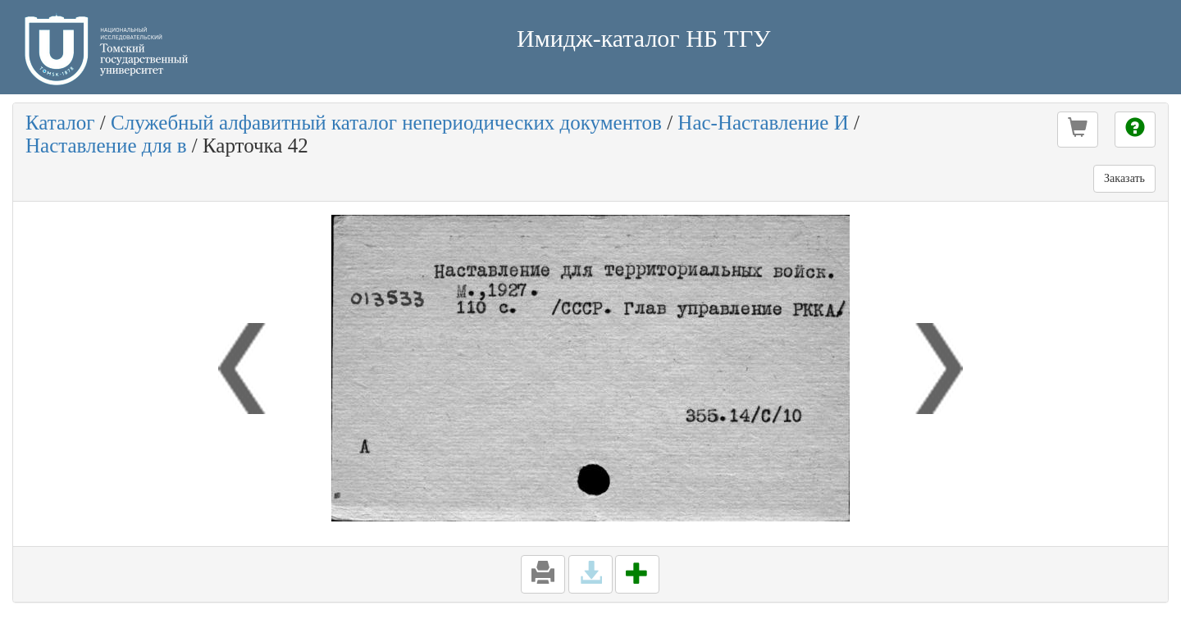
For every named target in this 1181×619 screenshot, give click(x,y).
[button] (1077, 130)
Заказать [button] (1124, 178)
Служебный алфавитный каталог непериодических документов (386, 123)
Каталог (60, 123)
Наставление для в (105, 145)
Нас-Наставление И (762, 123)
